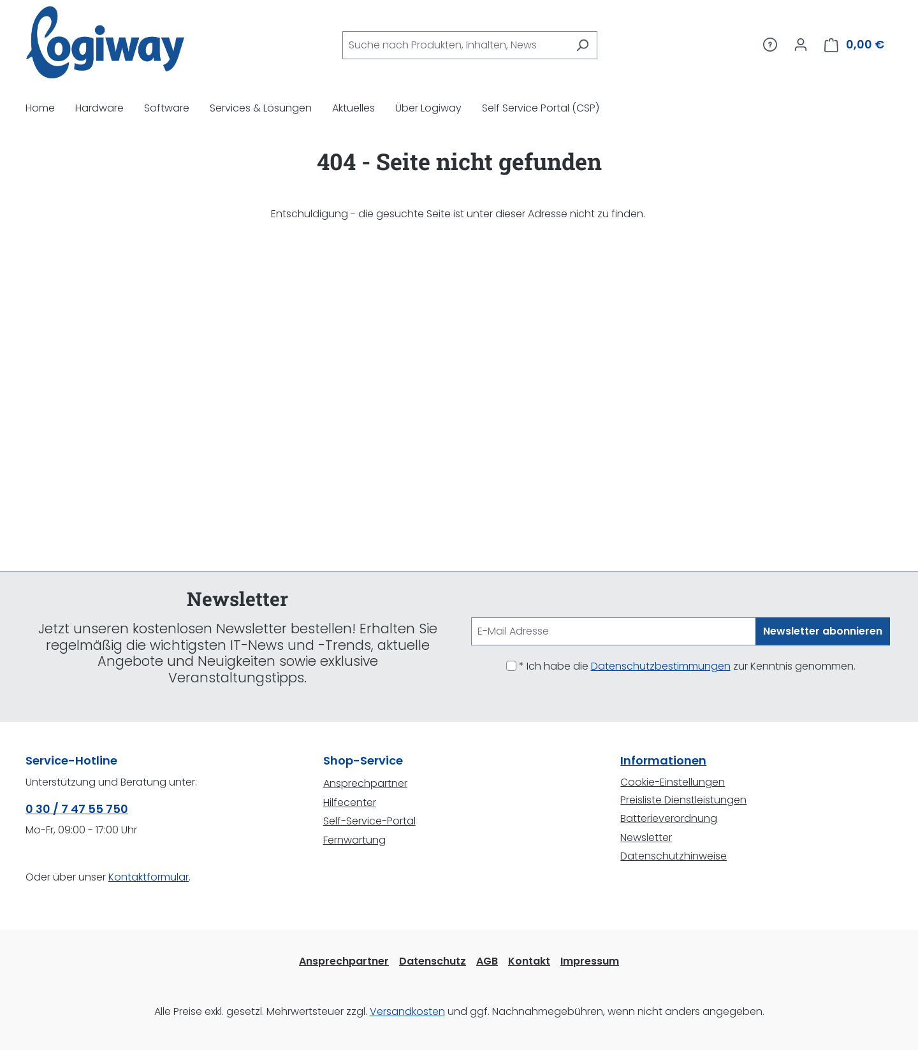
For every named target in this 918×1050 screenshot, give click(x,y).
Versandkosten (407, 1011)
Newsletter (646, 837)
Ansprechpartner (365, 783)
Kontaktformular (148, 877)
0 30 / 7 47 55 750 (77, 809)
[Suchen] (582, 45)
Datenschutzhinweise (673, 856)
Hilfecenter (349, 802)
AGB (487, 961)
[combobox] (455, 45)
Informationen (663, 760)
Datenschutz (432, 961)
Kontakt (529, 961)
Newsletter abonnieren (822, 631)
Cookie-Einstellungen (672, 782)
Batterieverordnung (668, 818)
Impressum (589, 961)
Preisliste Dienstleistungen (683, 800)
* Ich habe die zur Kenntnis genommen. (687, 666)
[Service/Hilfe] (770, 44)
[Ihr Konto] (800, 44)
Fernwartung (354, 840)
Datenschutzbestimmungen (661, 666)
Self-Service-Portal (369, 821)
